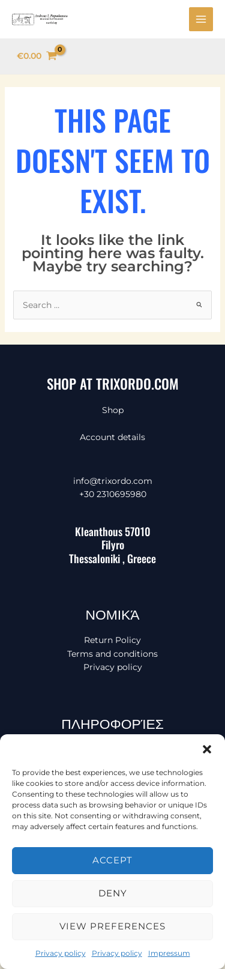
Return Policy (112, 640)
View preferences (112, 926)
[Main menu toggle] (201, 19)
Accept (112, 860)
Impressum (169, 953)
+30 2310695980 (112, 494)
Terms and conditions (112, 653)
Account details (112, 437)
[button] (207, 749)
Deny (112, 893)
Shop (113, 410)
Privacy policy (60, 953)
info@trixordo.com (112, 480)
